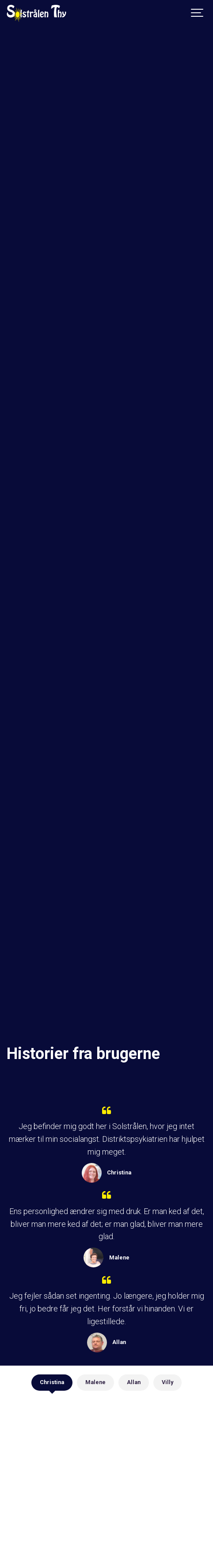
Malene (95, 1382)
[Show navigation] (197, 13)
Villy (167, 1382)
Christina (52, 1382)
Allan (134, 1382)
